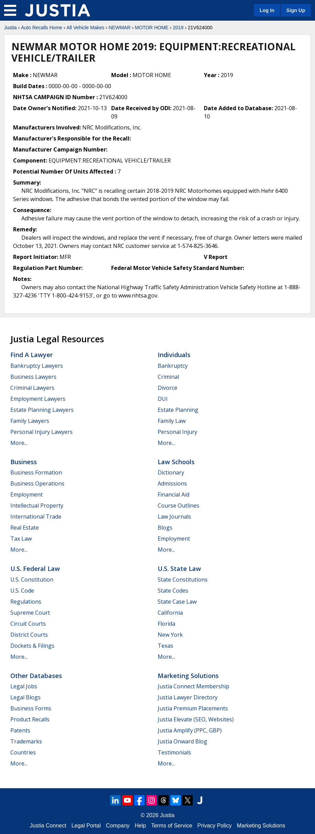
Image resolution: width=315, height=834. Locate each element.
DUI (163, 399)
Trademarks (26, 741)
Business (23, 462)
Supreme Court (30, 612)
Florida (166, 623)
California (170, 612)
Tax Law (21, 538)
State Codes (173, 590)
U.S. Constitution (31, 579)
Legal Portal (86, 825)
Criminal (168, 376)
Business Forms (30, 708)
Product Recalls (30, 719)
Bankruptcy (173, 365)
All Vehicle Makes (85, 27)
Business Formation (36, 472)
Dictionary (171, 472)
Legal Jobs (23, 686)
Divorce (167, 388)
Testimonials (174, 752)
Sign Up (295, 10)
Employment (26, 494)
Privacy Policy (214, 825)
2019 (178, 27)
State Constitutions (183, 579)
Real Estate (24, 527)
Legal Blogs (25, 697)
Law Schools (176, 462)
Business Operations (37, 483)
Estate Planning (178, 410)
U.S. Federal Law (35, 568)
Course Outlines (178, 505)
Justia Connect (48, 825)
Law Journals (174, 516)
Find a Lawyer (31, 355)
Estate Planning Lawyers (42, 410)
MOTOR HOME (152, 27)
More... (19, 443)
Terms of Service (171, 825)
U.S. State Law (179, 568)
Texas (165, 645)
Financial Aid (173, 494)
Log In (267, 10)
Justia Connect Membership (193, 686)
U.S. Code (22, 590)
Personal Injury (177, 432)
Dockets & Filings (32, 645)
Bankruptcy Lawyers (36, 365)
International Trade (35, 516)
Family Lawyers (29, 421)
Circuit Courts (28, 623)
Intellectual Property (36, 505)
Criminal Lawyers (32, 388)
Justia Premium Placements (193, 708)
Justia (10, 27)
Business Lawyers (33, 376)
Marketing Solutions (188, 675)
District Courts (29, 634)
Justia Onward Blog (182, 741)
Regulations (25, 601)
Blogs (165, 527)
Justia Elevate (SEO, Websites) (196, 719)
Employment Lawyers (37, 399)
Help (140, 825)
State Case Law (177, 601)
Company (117, 825)
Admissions (172, 483)
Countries (23, 752)
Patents (20, 730)
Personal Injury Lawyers (41, 432)
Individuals (174, 355)
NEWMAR (119, 27)
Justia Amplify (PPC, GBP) (190, 730)
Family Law (172, 421)
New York (170, 634)
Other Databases (36, 675)
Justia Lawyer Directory (188, 697)
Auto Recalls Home (41, 27)
